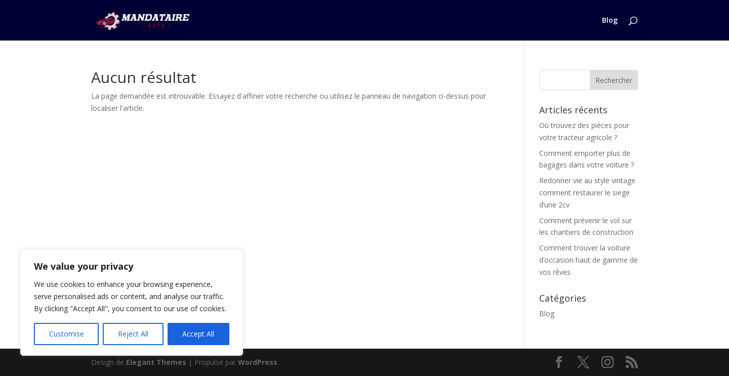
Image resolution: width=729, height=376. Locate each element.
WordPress (257, 362)
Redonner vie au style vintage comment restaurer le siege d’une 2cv (587, 193)
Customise (66, 334)
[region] (131, 302)
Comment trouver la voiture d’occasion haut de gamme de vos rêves (588, 260)
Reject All (133, 334)
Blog (610, 21)
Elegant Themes (156, 362)
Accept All (198, 334)
